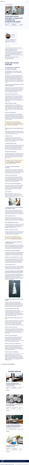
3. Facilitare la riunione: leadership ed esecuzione (11, 50)
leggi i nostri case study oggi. (16, 238)
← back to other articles (8, 4)
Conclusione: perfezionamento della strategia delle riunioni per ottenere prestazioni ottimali (14, 55)
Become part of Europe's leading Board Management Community (15, 461)
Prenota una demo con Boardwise (9, 58)
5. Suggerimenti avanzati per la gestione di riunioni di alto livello (13, 53)
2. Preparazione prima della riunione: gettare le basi (11, 49)
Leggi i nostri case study (19, 123)
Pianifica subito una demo (14, 162)
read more (7, 390)
